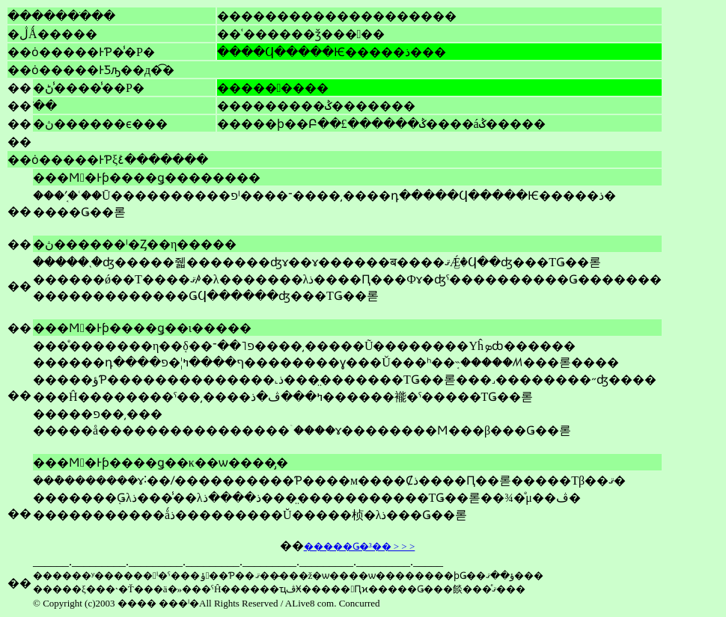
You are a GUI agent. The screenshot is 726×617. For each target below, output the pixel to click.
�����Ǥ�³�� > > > (359, 546)
